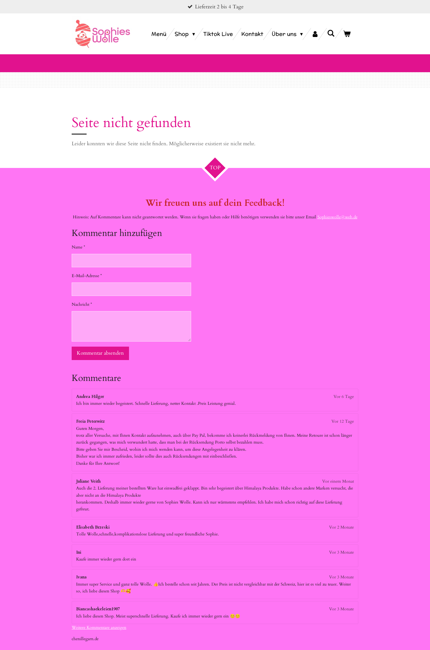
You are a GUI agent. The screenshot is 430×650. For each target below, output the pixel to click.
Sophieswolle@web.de (337, 210)
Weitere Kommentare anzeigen (99, 620)
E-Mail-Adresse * (87, 268)
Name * (78, 240)
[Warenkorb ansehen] (347, 34)
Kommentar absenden (100, 346)
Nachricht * (82, 297)
